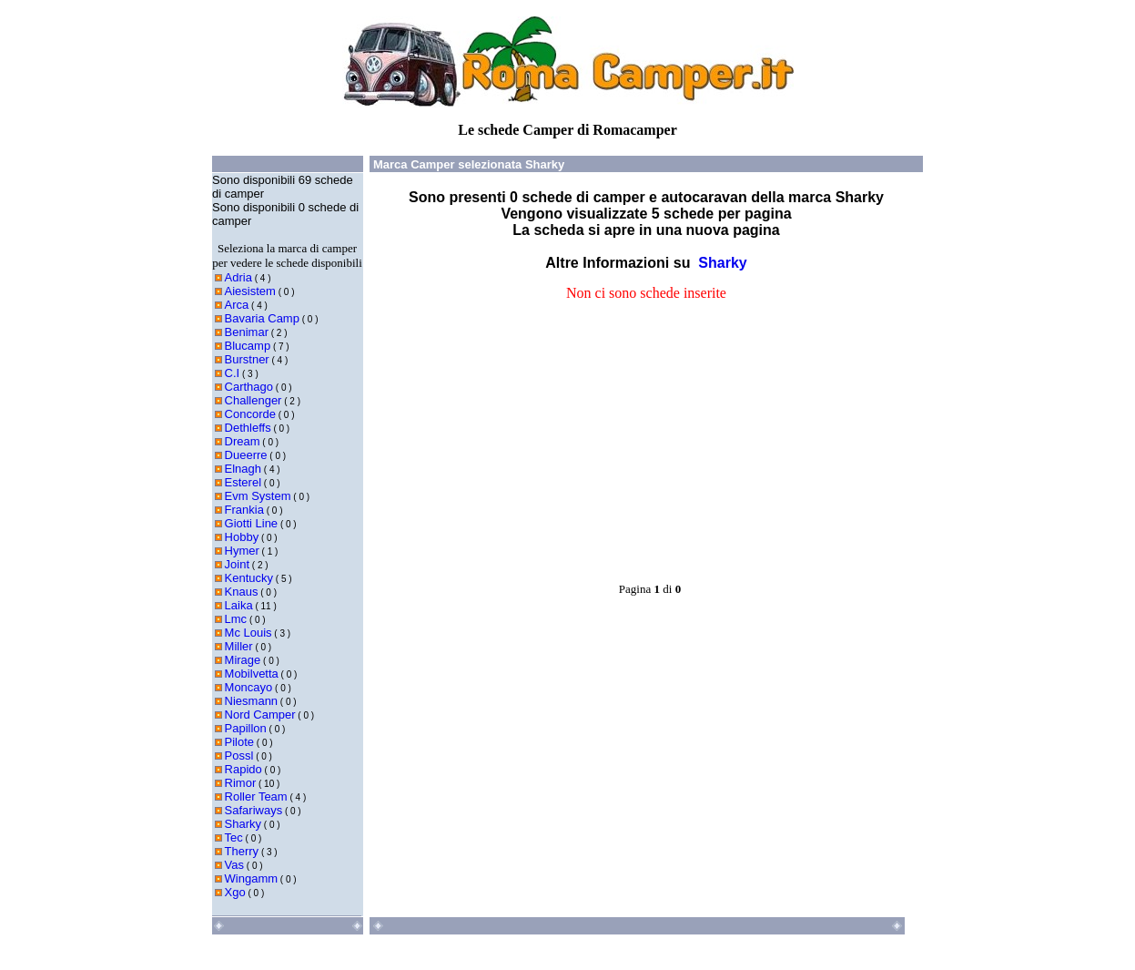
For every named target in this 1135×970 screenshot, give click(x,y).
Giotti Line (252, 523)
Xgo (235, 892)
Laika (239, 605)
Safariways (254, 810)
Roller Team (256, 796)
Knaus (241, 591)
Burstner (247, 359)
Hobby (242, 537)
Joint (237, 564)
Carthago (249, 386)
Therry (242, 851)
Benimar (247, 332)
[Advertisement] (507, 417)
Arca (237, 304)
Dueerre (246, 455)
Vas (234, 865)
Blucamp (248, 345)
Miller (239, 646)
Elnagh (243, 468)
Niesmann (252, 701)
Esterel (243, 482)
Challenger (253, 400)
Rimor (241, 783)
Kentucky (249, 578)
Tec (234, 837)
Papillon (246, 728)
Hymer (242, 550)
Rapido (243, 769)
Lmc (236, 619)
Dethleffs (248, 427)
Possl (239, 755)
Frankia (244, 509)
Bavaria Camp (262, 318)
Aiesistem (250, 291)
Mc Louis (248, 632)
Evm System (258, 496)
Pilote (240, 742)
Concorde (250, 414)
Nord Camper (260, 714)
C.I (232, 373)
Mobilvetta (252, 673)
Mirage (243, 660)
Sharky (243, 824)
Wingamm (252, 878)
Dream (242, 441)
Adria (238, 277)
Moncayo (249, 687)
